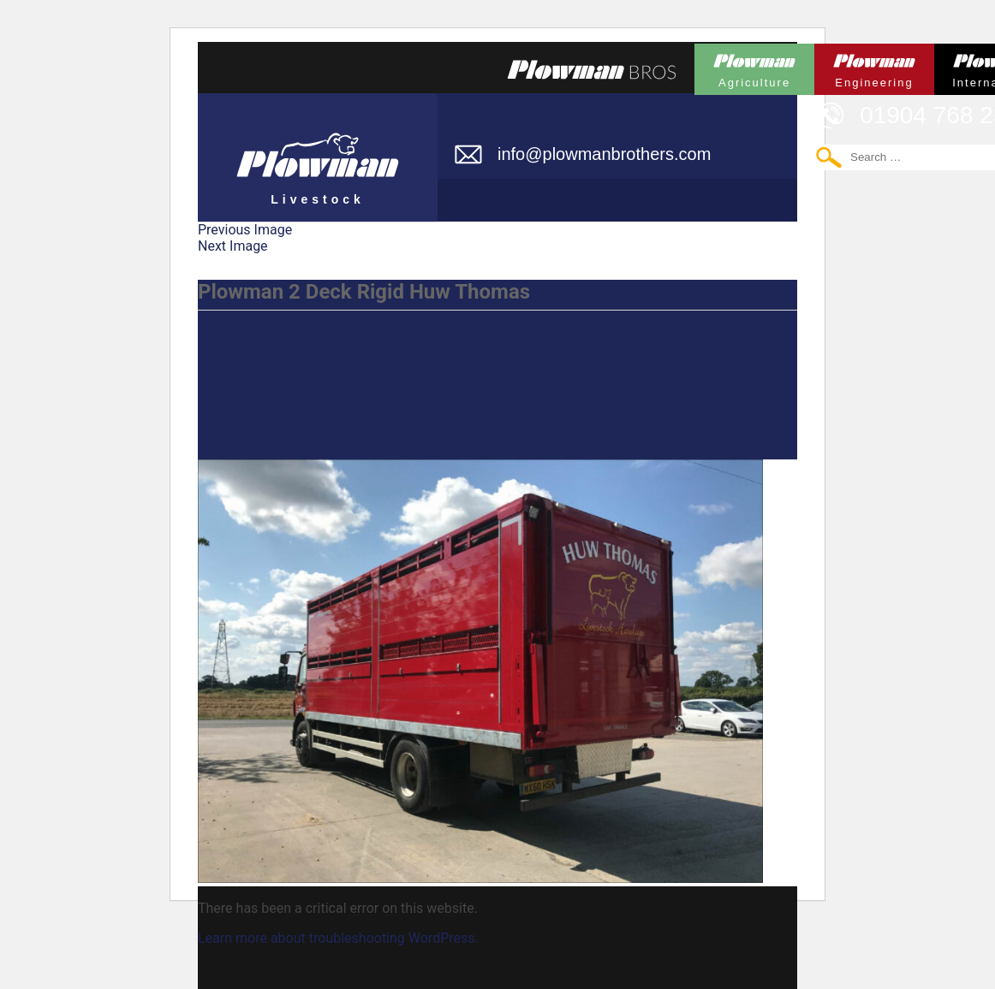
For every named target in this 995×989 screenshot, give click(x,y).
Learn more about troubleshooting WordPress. (338, 938)
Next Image (233, 246)
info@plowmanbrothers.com (604, 154)
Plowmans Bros (591, 69)
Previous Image (245, 230)
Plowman (754, 66)
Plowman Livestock (318, 149)
